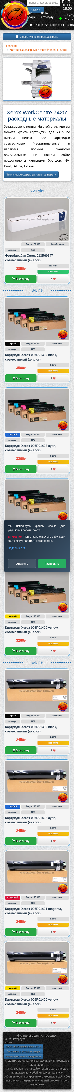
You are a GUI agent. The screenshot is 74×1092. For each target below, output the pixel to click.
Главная (37, 25)
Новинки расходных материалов (23, 1056)
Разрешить (52, 563)
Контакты (53, 25)
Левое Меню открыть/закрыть (37, 36)
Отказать (22, 563)
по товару (30, 15)
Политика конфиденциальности (23, 1046)
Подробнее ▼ (17, 548)
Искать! (35, 10)
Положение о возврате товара (23, 1051)
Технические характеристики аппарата (31, 174)
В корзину (20, 279)
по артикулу (47, 15)
